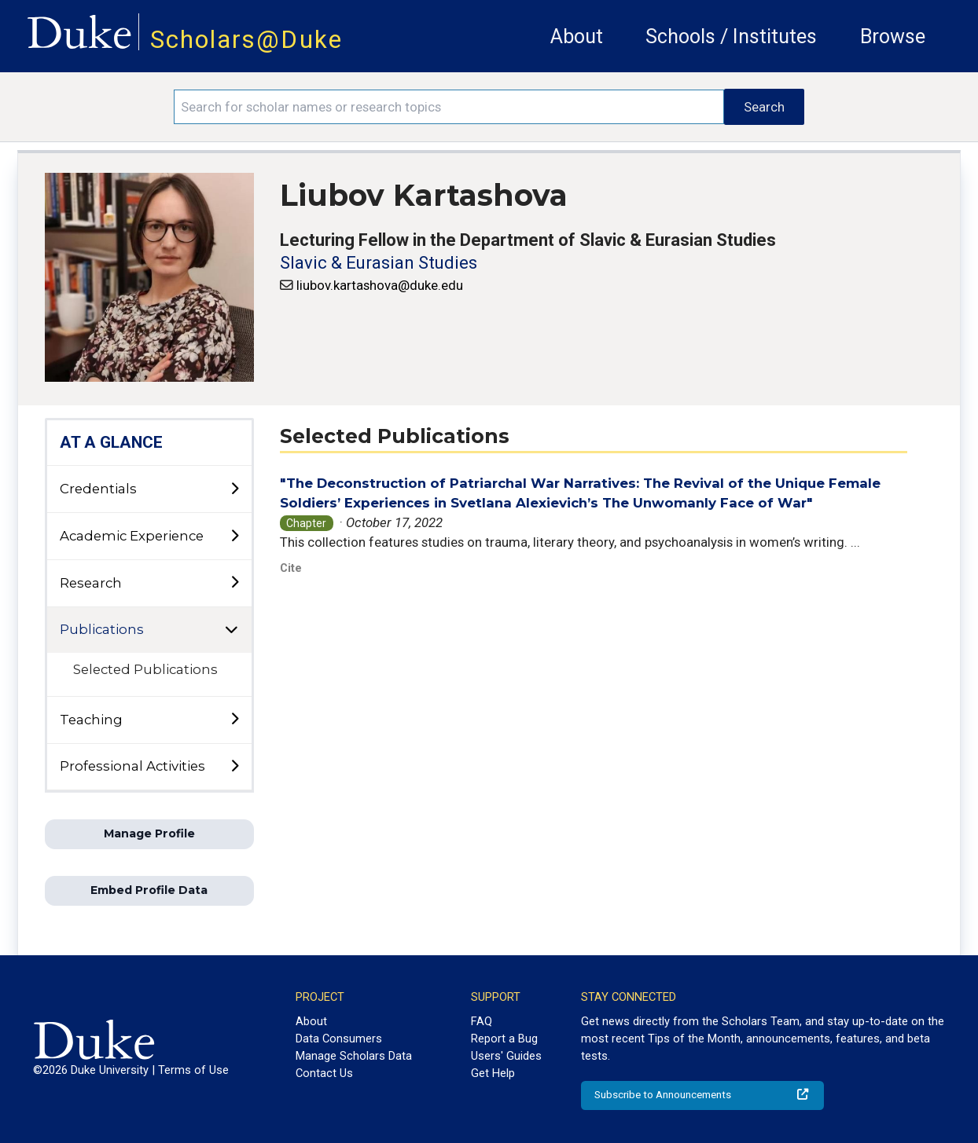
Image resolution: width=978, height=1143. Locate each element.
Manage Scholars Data (354, 1056)
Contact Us (324, 1073)
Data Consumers (339, 1038)
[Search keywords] (449, 107)
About (576, 36)
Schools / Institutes (731, 36)
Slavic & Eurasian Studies (378, 263)
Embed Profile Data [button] (149, 890)
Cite (291, 568)
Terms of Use (193, 1070)
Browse (892, 36)
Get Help (493, 1073)
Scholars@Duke (246, 39)
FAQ (481, 1021)
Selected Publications (145, 669)
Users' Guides (506, 1056)
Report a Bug (504, 1038)
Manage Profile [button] (149, 833)
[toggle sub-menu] (234, 489)
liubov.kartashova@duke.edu (379, 285)
